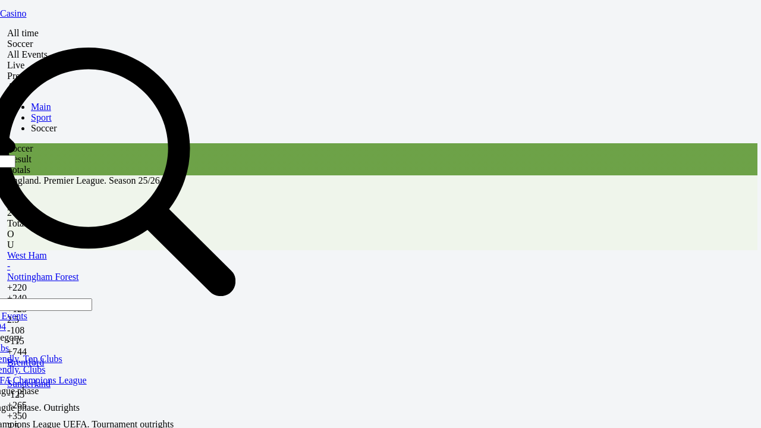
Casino (13, 13)
